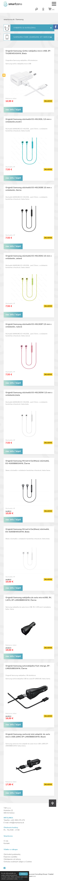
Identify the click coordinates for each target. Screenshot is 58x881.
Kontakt (7, 843)
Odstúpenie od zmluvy (12, 859)
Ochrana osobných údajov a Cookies (18, 862)
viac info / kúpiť (13, 109)
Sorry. (55, 26)
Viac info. (20, 879)
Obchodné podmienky (12, 854)
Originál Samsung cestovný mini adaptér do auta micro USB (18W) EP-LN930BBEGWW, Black (27, 735)
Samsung (19, 19)
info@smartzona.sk (16, 822)
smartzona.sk (9, 19)
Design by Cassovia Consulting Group (34, 874)
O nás (6, 841)
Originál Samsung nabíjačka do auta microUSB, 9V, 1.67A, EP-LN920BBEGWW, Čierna (28, 598)
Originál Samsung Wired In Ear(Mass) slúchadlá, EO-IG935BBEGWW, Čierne (27, 462)
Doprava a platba (10, 857)
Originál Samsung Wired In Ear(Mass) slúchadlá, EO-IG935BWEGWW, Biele (27, 530)
